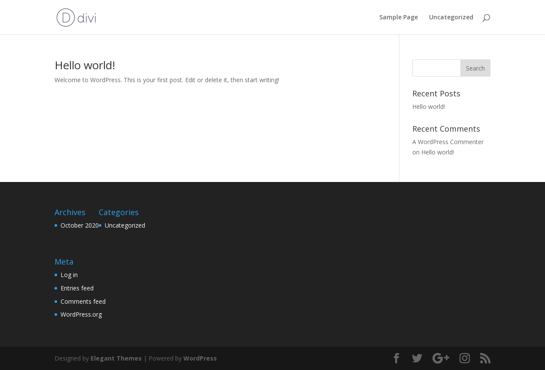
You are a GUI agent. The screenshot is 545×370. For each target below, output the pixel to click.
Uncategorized (451, 17)
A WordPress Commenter (448, 142)
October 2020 (80, 225)
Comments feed (83, 301)
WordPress (200, 358)
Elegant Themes (116, 358)
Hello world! (85, 65)
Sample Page (398, 17)
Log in (69, 275)
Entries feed (77, 288)
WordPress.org (81, 314)
